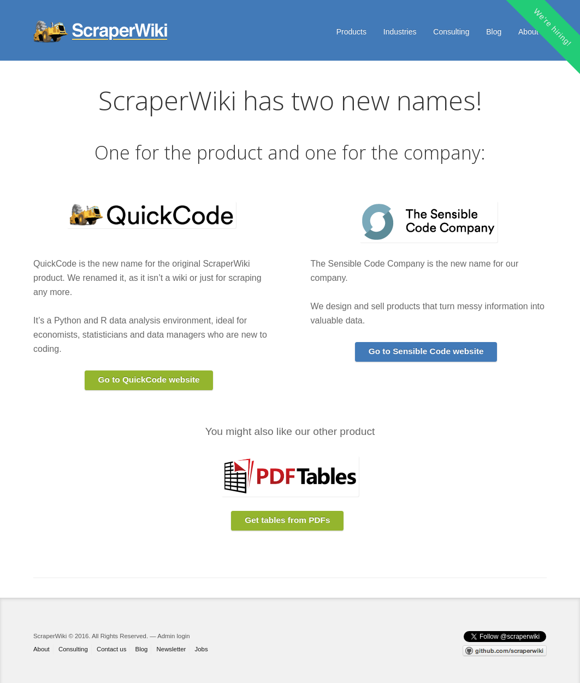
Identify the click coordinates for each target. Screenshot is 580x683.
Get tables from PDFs (287, 520)
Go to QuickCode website (149, 379)
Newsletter (171, 649)
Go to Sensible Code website (426, 351)
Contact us (111, 649)
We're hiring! (552, 27)
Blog (493, 31)
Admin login (173, 636)
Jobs (201, 649)
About (528, 31)
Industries (400, 31)
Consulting (451, 31)
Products (351, 31)
